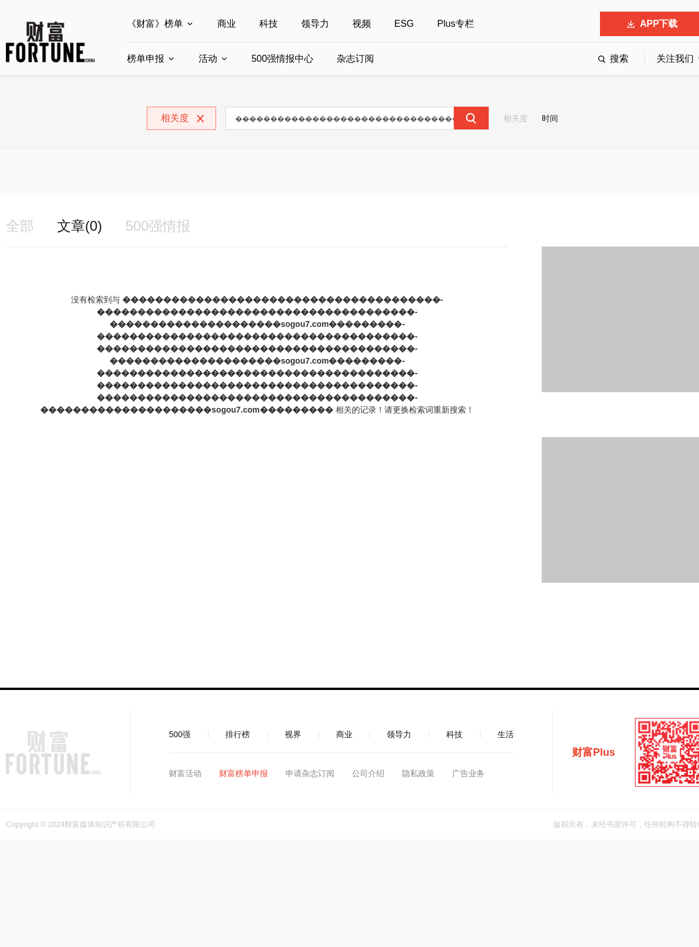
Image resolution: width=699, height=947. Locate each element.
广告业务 (468, 773)
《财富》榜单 (155, 24)
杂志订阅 (355, 59)
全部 (20, 226)
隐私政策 (418, 773)
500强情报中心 (283, 59)
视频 (361, 24)
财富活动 (185, 773)
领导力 (315, 24)
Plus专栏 (455, 24)
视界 (293, 734)
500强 (179, 734)
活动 (208, 59)
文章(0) (79, 226)
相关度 (515, 118)
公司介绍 (368, 773)
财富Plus (593, 752)
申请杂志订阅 (309, 773)
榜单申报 (145, 59)
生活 (505, 734)
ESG (404, 24)
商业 (226, 24)
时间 (550, 118)
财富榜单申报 (243, 773)
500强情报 (157, 226)
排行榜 (237, 734)
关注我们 (675, 59)
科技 (268, 24)
